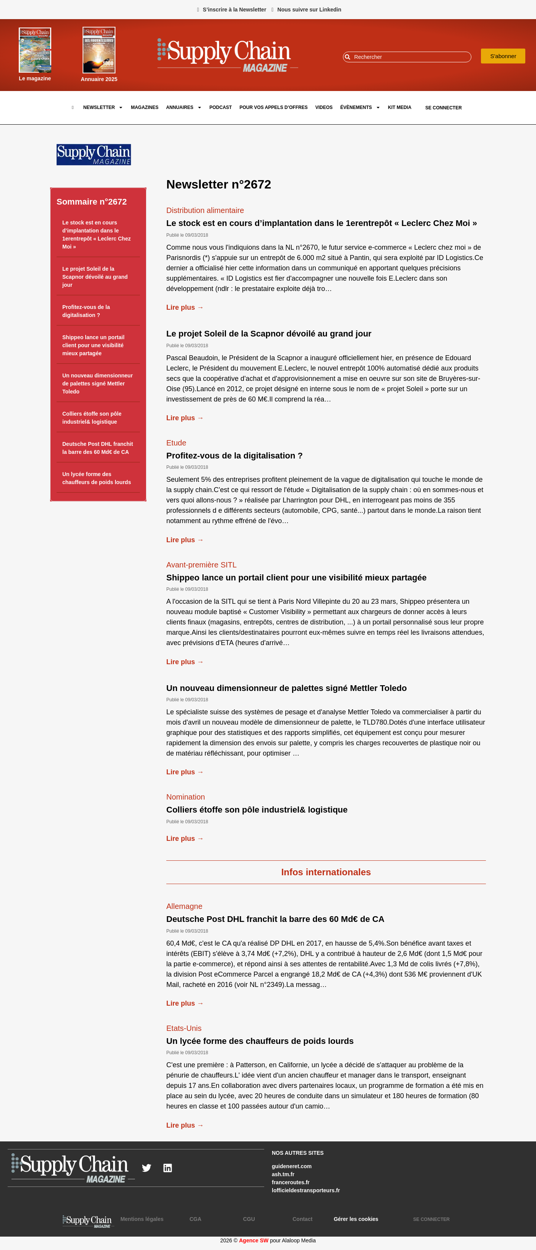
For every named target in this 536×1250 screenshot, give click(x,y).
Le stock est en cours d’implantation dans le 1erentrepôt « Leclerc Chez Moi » (321, 223)
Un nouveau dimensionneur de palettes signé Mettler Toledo (97, 384)
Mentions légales (142, 1219)
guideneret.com (292, 1166)
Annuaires (183, 107)
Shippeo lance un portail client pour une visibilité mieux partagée (93, 346)
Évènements (360, 107)
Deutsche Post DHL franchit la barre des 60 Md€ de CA (275, 919)
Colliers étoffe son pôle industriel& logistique (257, 809)
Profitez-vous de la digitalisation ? (234, 455)
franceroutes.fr (291, 1182)
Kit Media (399, 107)
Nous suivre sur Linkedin (309, 10)
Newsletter (103, 107)
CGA (195, 1219)
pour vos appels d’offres (273, 107)
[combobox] (407, 57)
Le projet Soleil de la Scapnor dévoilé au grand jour (95, 277)
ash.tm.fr (283, 1174)
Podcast (221, 107)
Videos (324, 107)
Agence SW (253, 1240)
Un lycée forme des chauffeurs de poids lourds (260, 1041)
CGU (249, 1219)
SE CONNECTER (443, 108)
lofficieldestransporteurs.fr (306, 1190)
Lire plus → (185, 307)
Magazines (144, 107)
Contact (302, 1219)
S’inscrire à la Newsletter (234, 10)
